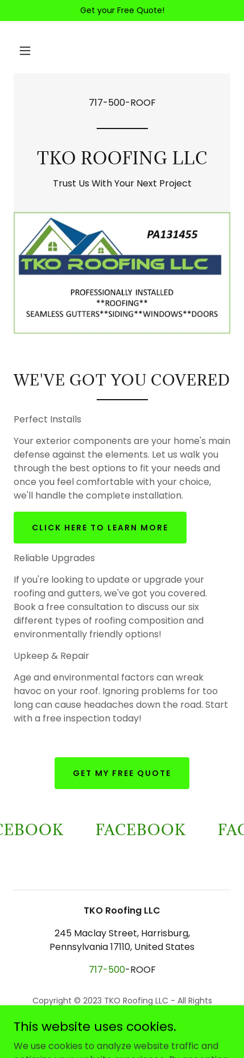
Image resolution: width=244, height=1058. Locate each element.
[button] (25, 50)
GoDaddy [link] (114, 1029)
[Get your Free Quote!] (122, 10)
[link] (122, 161)
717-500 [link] (107, 102)
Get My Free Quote (122, 773)
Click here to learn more (100, 527)
